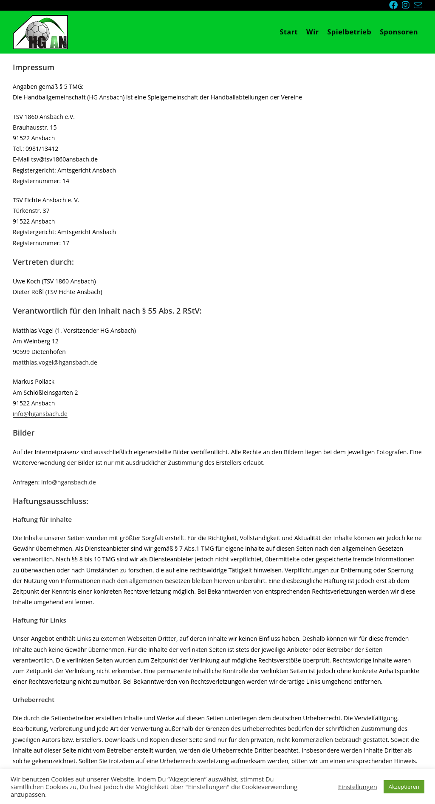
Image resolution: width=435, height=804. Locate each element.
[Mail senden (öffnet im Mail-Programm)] (418, 5)
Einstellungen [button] (357, 786)
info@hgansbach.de (40, 414)
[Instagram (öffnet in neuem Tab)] (408, 5)
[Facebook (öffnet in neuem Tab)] (395, 5)
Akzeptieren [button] (404, 786)
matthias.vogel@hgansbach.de (55, 362)
